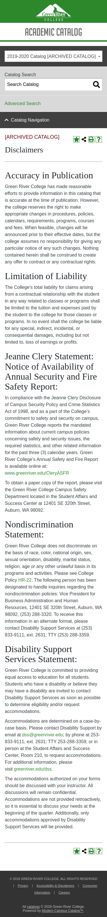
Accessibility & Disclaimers (55, 885)
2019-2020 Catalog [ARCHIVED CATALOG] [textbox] (51, 56)
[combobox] (53, 56)
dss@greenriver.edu (42, 734)
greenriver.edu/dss (33, 769)
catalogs (33, 907)
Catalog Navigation (30, 120)
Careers (64, 892)
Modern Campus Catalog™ (62, 911)
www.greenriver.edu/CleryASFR (37, 473)
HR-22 (24, 580)
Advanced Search (23, 103)
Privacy (23, 885)
